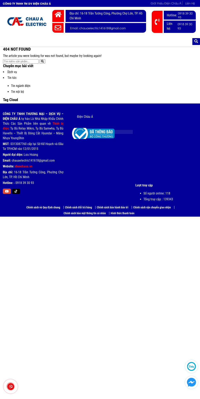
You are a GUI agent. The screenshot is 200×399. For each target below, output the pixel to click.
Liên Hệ (190, 3)
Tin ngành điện (20, 86)
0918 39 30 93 (185, 15)
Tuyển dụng (142, 41)
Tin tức (121, 41)
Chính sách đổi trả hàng (78, 207)
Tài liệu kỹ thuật (167, 41)
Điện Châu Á (85, 117)
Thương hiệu (78, 41)
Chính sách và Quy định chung (43, 207)
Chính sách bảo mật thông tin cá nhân (85, 213)
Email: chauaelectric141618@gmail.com (98, 28)
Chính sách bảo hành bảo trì (112, 207)
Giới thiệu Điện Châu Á (165, 3)
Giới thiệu (33, 41)
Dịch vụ (12, 72)
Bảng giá (102, 41)
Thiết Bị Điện (53, 41)
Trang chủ (13, 41)
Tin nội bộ (17, 92)
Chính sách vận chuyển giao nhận (152, 207)
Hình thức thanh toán (122, 213)
